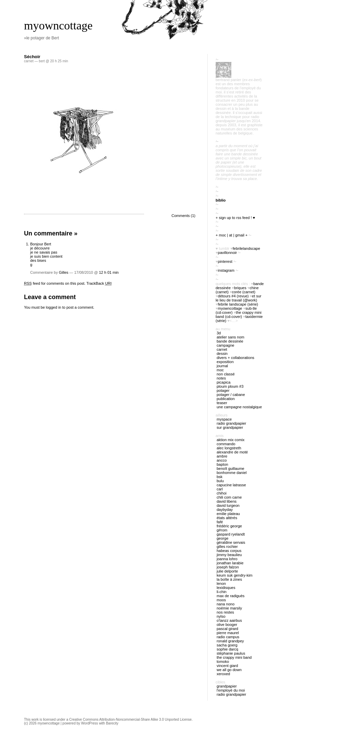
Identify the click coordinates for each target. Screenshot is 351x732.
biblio (221, 200)
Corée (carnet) (243, 292)
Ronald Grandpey (230, 641)
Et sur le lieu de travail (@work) (239, 298)
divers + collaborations (235, 358)
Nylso (221, 616)
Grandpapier (227, 686)
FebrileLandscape (246, 248)
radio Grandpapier (231, 423)
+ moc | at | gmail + (231, 235)
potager (223, 390)
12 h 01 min (109, 272)
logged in (53, 307)
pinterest (225, 261)
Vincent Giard (227, 666)
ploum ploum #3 (230, 386)
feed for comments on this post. (54, 283)
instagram (226, 270)
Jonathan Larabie (230, 563)
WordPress (89, 723)
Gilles (64, 272)
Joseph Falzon (228, 567)
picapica (223, 382)
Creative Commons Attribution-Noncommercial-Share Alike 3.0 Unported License (130, 719)
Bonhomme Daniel (231, 473)
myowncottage (58, 25)
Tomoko (223, 661)
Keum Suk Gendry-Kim (235, 575)
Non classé (226, 374)
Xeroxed (223, 674)
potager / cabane (231, 395)
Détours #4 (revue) (233, 296)
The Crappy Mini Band (234, 657)
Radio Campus (228, 637)
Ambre (222, 456)
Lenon (221, 583)
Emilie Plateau (228, 514)
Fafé (220, 522)
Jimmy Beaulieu (229, 555)
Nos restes (225, 612)
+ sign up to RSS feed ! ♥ (235, 218)
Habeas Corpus (229, 551)
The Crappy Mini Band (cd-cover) (239, 314)
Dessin (222, 353)
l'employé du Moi (231, 690)
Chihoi (222, 493)
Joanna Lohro (227, 559)
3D (219, 333)
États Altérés (227, 518)
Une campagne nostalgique (239, 407)
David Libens (227, 501)
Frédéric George (229, 526)
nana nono (225, 604)
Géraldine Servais (231, 542)
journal (222, 366)
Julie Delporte (227, 571)
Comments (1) (183, 216)
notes (221, 378)
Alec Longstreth (229, 448)
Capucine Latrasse (231, 485)
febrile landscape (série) (238, 304)
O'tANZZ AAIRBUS (229, 620)
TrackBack (99, 283)
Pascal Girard (227, 629)
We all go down (229, 670)
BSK (219, 477)
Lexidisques (226, 588)
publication (226, 399)
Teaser (222, 403)
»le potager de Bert (41, 38)
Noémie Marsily (229, 608)
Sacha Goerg (227, 645)
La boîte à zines (229, 579)
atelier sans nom (230, 337)
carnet (29, 61)
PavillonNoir (227, 253)
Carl (220, 489)
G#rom (222, 530)
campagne (225, 345)
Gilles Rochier (227, 546)
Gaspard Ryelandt (231, 534)
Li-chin (222, 592)
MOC (220, 370)
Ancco (222, 460)
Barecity (112, 723)
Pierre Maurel (228, 633)
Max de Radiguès (230, 596)
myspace (224, 419)
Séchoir (32, 56)
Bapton (222, 464)
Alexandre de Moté (232, 452)
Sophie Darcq (227, 649)
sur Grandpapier (230, 427)
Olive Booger (227, 624)
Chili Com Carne (229, 497)
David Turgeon (228, 505)
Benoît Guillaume (230, 468)
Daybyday (225, 510)
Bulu (220, 481)
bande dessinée (230, 341)
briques (240, 288)
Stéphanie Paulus (231, 653)
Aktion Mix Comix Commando (230, 442)
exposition (225, 362)
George (222, 538)
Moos (221, 600)
